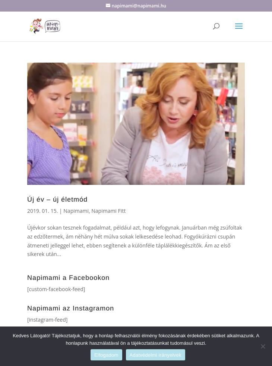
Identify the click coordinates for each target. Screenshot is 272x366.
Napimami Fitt (108, 210)
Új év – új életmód (57, 199)
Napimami (76, 210)
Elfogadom (106, 355)
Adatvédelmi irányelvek (155, 355)
